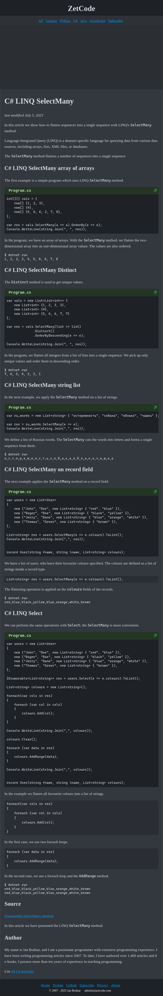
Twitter (58, 985)
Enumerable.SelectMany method (28, 916)
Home (45, 985)
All (40, 21)
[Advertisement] (81, 57)
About (115, 985)
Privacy (102, 985)
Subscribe (115, 21)
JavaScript (97, 21)
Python (65, 21)
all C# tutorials (22, 971)
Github (71, 985)
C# (75, 21)
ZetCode (81, 8)
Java (83, 21)
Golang (51, 21)
